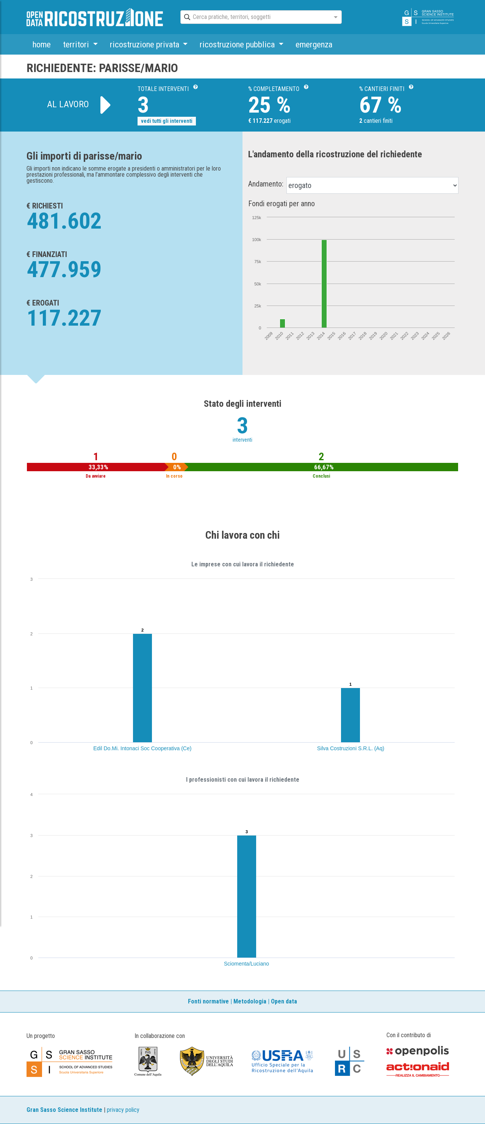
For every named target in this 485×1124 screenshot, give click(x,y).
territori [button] (77, 44)
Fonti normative (208, 1001)
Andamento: (265, 184)
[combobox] (254, 17)
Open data (284, 1001)
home (42, 44)
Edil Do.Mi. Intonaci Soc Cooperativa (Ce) (142, 748)
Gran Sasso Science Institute (64, 1109)
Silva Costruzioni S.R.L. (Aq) (350, 748)
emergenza (314, 44)
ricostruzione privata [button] (145, 44)
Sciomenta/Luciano (246, 964)
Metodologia (249, 1001)
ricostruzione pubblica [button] (238, 44)
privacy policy (123, 1109)
